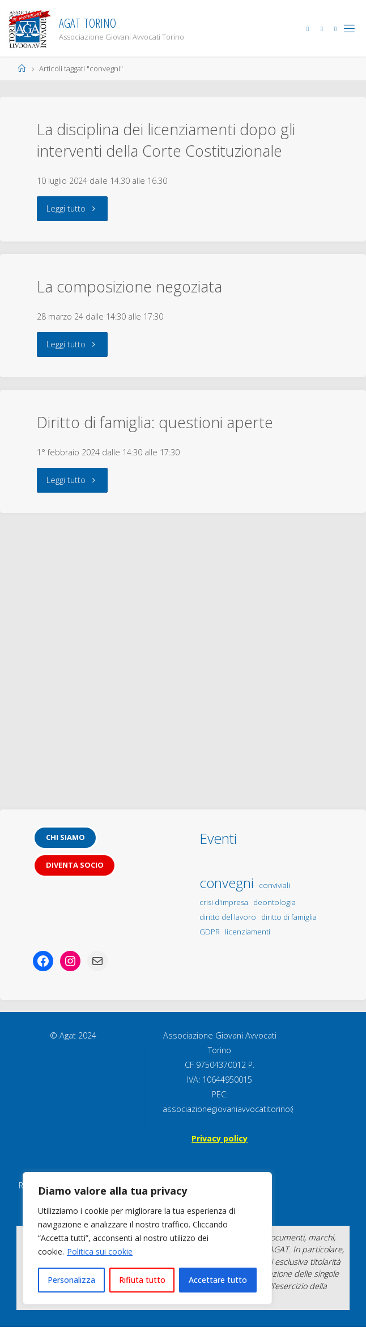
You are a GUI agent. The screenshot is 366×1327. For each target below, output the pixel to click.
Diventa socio (75, 865)
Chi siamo (65, 837)
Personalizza (71, 1279)
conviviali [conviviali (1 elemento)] (274, 885)
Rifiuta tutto (142, 1279)
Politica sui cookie (100, 1251)
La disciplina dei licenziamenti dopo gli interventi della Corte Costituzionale (166, 140)
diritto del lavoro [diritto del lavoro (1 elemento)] (227, 917)
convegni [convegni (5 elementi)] (226, 882)
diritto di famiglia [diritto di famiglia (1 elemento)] (289, 917)
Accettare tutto (218, 1279)
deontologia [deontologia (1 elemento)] (274, 902)
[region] (147, 1238)
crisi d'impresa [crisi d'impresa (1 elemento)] (223, 902)
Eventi (218, 838)
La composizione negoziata (129, 286)
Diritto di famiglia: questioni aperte (155, 422)
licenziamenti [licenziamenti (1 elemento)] (247, 932)
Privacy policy (219, 1138)
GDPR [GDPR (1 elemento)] (209, 932)
